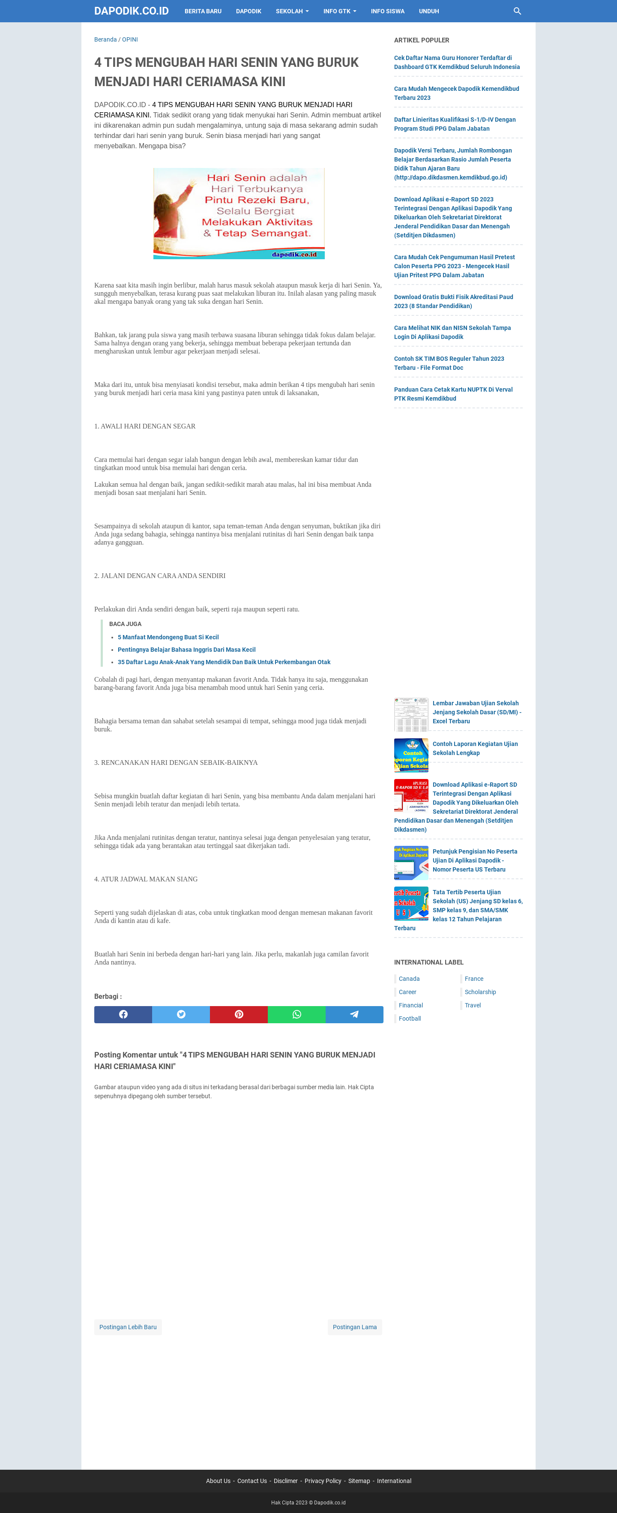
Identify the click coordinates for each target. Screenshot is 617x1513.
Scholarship (480, 992)
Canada (409, 978)
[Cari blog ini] (517, 11)
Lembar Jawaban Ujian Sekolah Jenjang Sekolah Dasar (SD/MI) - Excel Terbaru (477, 712)
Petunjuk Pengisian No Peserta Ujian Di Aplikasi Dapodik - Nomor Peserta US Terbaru (475, 860)
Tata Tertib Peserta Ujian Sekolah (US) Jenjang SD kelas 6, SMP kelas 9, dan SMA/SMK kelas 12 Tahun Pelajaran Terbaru (458, 910)
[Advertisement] (238, 1397)
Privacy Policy (323, 1480)
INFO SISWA (387, 11)
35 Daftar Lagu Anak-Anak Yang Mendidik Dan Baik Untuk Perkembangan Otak (224, 662)
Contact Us (252, 1480)
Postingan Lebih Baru (128, 1327)
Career (407, 992)
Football (410, 1018)
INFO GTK (336, 11)
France (474, 978)
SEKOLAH (289, 11)
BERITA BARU (203, 11)
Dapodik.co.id (131, 11)
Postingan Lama (355, 1327)
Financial (411, 1005)
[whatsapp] (297, 1014)
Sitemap (359, 1480)
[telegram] (354, 1014)
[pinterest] (239, 1014)
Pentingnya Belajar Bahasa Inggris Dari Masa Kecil (187, 649)
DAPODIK (248, 11)
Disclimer (286, 1480)
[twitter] (181, 1014)
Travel (473, 1005)
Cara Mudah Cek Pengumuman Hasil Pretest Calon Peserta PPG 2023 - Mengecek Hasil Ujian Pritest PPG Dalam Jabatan (454, 266)
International (394, 1480)
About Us (218, 1480)
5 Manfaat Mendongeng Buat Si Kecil (168, 637)
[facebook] (123, 1014)
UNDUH (429, 11)
